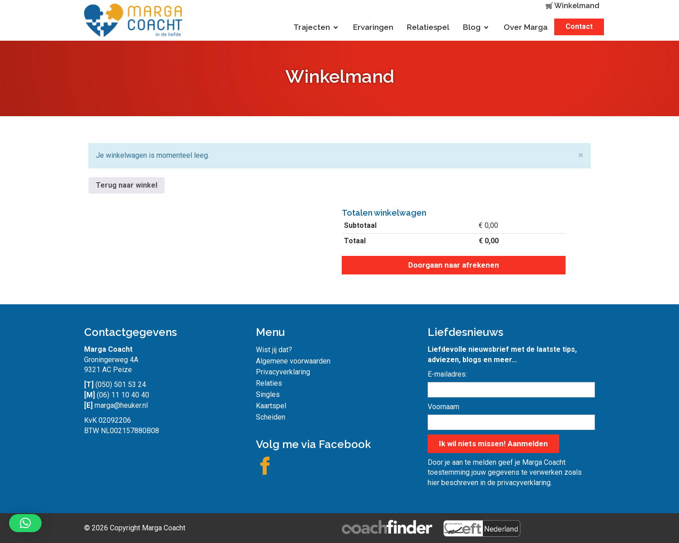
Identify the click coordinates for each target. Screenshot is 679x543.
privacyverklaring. (524, 482)
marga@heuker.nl (121, 405)
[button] (25, 523)
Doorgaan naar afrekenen (453, 264)
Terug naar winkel (126, 185)
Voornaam (443, 406)
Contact (579, 26)
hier (433, 482)
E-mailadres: (447, 374)
